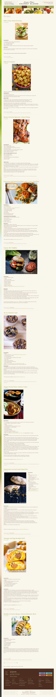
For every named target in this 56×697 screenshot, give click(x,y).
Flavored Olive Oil (17, 308)
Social (29, 6)
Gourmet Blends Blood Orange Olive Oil (19, 354)
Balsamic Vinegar (9, 243)
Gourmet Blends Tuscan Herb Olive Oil (13, 207)
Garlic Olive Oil (9, 112)
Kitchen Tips (40, 686)
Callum (17, 301)
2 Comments (6, 249)
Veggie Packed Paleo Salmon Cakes (15, 387)
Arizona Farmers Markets (23, 682)
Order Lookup (7, 683)
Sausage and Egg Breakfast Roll (14, 538)
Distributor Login (7, 685)
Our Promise (14, 682)
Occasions (40, 684)
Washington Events (22, 685)
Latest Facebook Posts (49, 682)
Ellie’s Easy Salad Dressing (13, 21)
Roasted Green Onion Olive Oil (25, 308)
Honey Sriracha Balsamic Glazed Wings (17, 117)
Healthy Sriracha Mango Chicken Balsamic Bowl (20, 614)
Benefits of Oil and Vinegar (11, 308)
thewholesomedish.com (20, 376)
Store (9, 6)
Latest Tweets (48, 680)
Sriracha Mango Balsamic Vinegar (23, 659)
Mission (13, 680)
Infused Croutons (9, 62)
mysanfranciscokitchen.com (23, 529)
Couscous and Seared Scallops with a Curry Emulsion (21, 181)
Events (19, 6)
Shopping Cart (7, 680)
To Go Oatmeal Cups (10, 313)
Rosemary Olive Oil (17, 112)
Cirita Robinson (11, 242)
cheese (9, 284)
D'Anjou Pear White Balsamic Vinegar (18, 243)
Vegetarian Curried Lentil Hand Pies (16, 469)
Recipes (24, 6)
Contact (34, 6)
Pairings (14, 6)
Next (17, 662)
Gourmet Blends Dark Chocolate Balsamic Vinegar (16, 363)
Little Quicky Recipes (31, 683)
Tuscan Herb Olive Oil (23, 112)
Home (6, 6)
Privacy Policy (28, 694)
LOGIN (6, 2)
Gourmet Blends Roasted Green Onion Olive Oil (16, 286)
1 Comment (6, 63)
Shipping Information (8, 682)
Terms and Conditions (33, 694)
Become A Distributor (15, 683)
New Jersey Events (22, 683)
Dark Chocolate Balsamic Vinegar (28, 381)
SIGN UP (10, 2)
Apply (13, 4)
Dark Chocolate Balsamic (19, 381)
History (40, 683)
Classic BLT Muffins (10, 248)
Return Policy (23, 694)
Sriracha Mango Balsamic (13, 659)
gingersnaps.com (19, 239)
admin (10, 56)
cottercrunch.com (19, 459)
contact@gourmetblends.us (15, 673)
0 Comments (6, 22)
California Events (21, 680)
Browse (47, 6)
